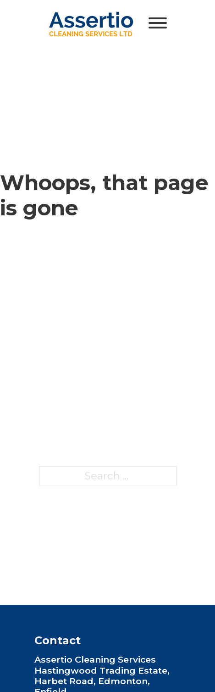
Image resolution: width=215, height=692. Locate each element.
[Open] (158, 22)
